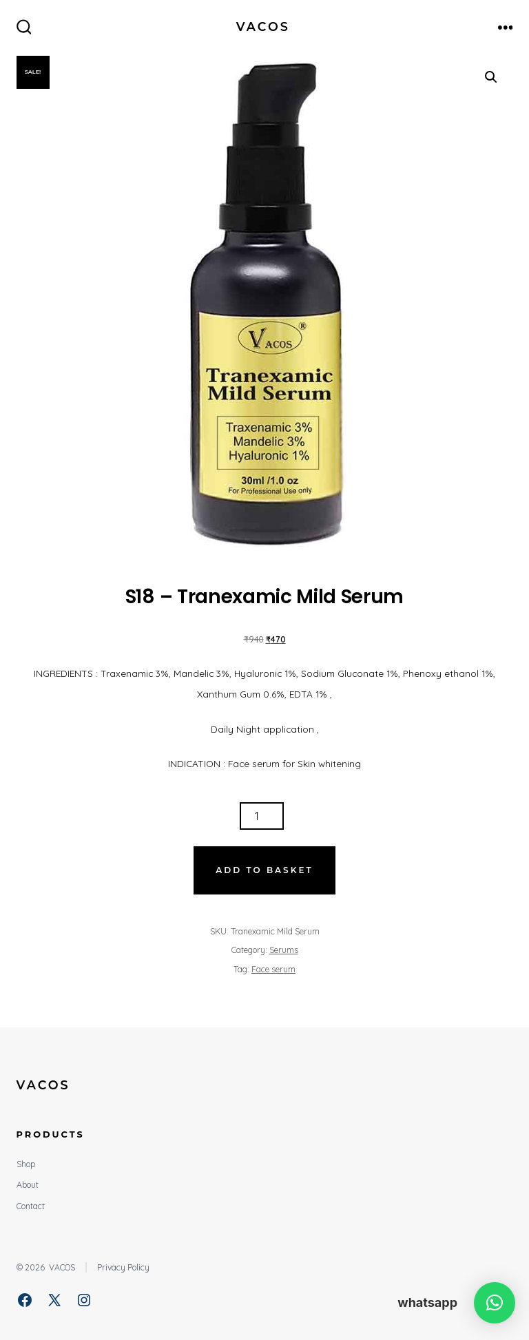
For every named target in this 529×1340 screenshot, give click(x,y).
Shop (26, 1164)
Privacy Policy (123, 1267)
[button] (491, 77)
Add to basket (264, 870)
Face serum (273, 969)
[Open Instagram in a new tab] (84, 1300)
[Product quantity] (262, 816)
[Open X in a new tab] (54, 1300)
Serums (283, 950)
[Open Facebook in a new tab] (24, 1300)
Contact (31, 1206)
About (28, 1185)
